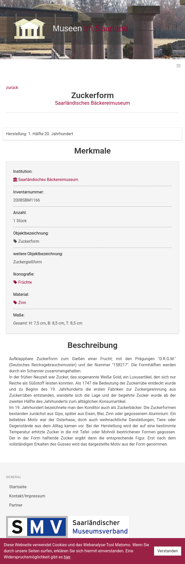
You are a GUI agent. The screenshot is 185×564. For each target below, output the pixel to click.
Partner (16, 505)
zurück (12, 87)
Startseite (18, 486)
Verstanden (167, 550)
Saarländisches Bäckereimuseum (92, 103)
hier (67, 557)
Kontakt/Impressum (27, 496)
